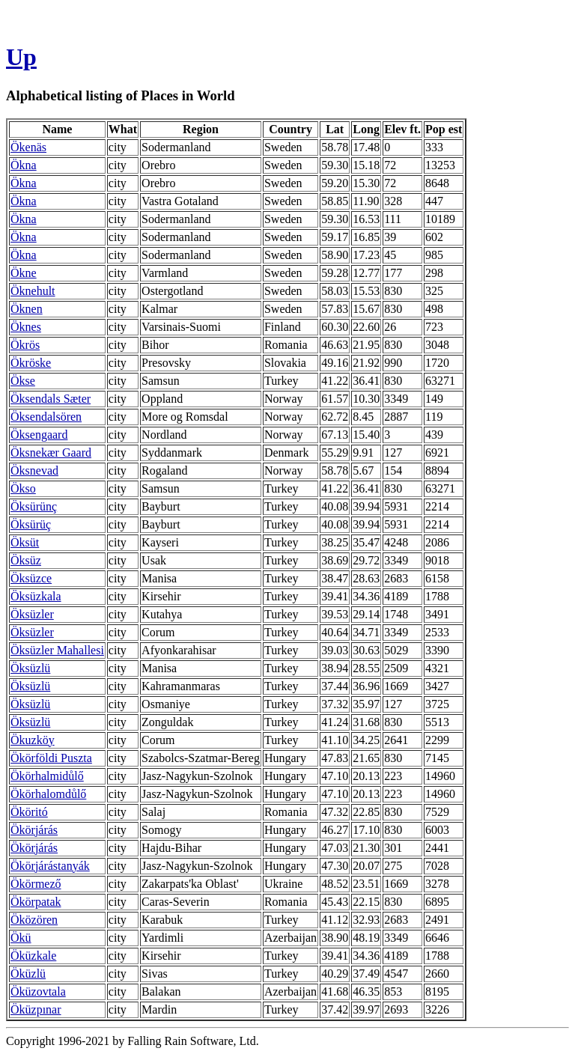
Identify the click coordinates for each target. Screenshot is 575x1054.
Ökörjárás (34, 829)
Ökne (23, 272)
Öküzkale (33, 955)
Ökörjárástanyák (50, 865)
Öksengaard (38, 434)
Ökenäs (28, 147)
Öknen (26, 308)
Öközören (34, 919)
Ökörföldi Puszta (51, 758)
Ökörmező (35, 883)
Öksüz (25, 560)
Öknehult (32, 290)
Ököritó (29, 811)
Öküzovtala (38, 991)
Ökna (23, 165)
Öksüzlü (30, 668)
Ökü (20, 937)
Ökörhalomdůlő (48, 794)
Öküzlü (28, 973)
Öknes (25, 326)
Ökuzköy (32, 740)
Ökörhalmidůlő (47, 776)
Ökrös (25, 344)
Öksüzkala (35, 596)
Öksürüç (30, 524)
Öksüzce (31, 578)
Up (21, 56)
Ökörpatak (35, 901)
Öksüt (24, 542)
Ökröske (30, 362)
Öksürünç (33, 506)
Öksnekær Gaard (50, 452)
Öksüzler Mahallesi (57, 650)
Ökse (22, 380)
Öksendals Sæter (50, 398)
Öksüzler (32, 614)
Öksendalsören (46, 416)
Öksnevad (34, 470)
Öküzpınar (35, 1009)
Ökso (23, 488)
